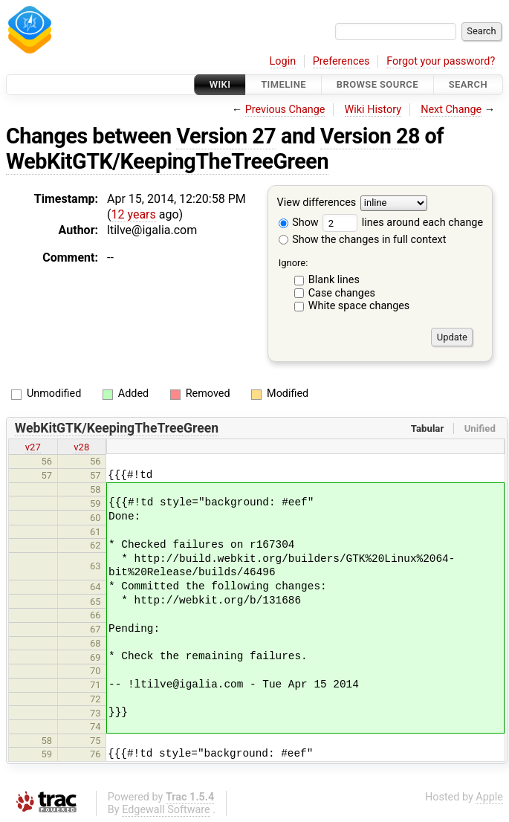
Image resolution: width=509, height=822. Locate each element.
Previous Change (285, 109)
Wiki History (373, 109)
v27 (33, 447)
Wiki (220, 84)
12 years (133, 214)
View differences (317, 203)
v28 (81, 447)
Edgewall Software (166, 809)
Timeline (283, 84)
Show (299, 222)
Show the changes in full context (363, 239)
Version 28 (370, 136)
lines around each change (402, 222)
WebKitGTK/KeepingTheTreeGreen (167, 161)
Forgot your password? (440, 61)
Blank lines (334, 280)
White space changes (359, 306)
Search (468, 84)
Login (283, 61)
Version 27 (226, 136)
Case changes (341, 293)
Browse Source (377, 84)
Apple (489, 797)
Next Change (451, 109)
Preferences (341, 61)
